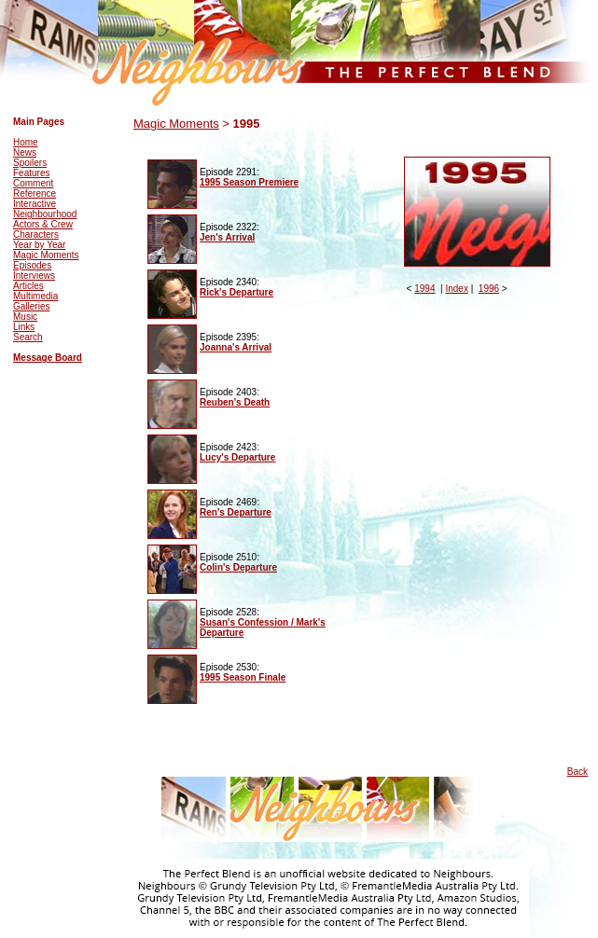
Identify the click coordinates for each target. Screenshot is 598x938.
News (24, 152)
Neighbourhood (44, 214)
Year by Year (39, 245)
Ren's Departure (235, 512)
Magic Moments (46, 255)
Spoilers (30, 163)
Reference (34, 193)
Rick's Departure (236, 292)
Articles (28, 286)
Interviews (34, 275)
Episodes (32, 265)
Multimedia (35, 296)
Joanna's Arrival (235, 347)
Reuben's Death (235, 402)
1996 (489, 288)
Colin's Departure (238, 567)
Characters (36, 234)
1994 (424, 288)
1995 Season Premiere (249, 182)
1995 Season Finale (242, 677)
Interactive (34, 204)
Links (24, 327)
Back (577, 771)
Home (25, 142)
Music (25, 316)
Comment (33, 183)
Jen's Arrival (227, 237)
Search (28, 337)
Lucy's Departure (237, 457)
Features (31, 173)
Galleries (31, 306)
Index (456, 288)
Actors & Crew (43, 224)
